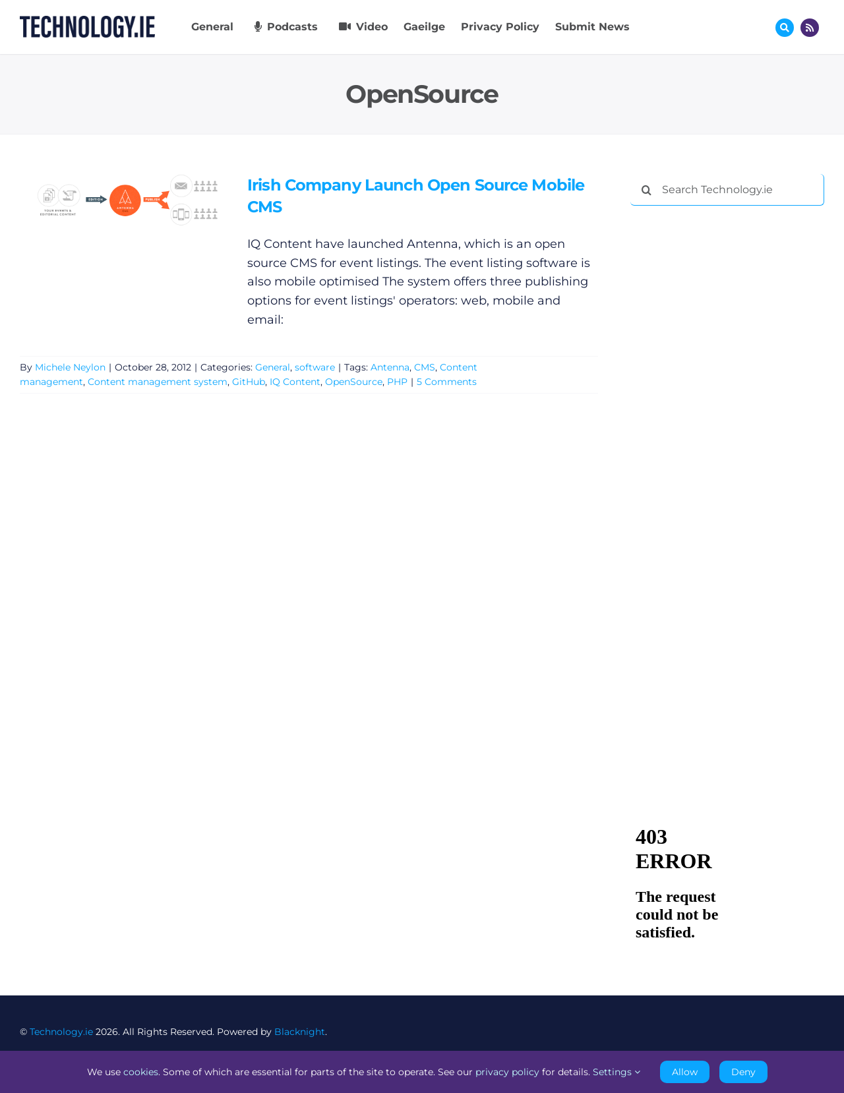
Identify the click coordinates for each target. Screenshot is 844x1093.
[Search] (646, 190)
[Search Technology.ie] (727, 190)
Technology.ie (61, 1032)
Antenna (390, 367)
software (315, 367)
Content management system (157, 382)
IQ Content (295, 382)
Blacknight (299, 1032)
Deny (743, 1072)
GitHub (248, 382)
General (272, 367)
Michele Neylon (70, 367)
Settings (616, 1072)
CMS (424, 367)
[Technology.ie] (87, 22)
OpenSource (353, 382)
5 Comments (447, 382)
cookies (140, 1072)
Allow (685, 1072)
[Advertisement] (729, 416)
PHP (397, 382)
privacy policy (507, 1072)
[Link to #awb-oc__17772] (784, 27)
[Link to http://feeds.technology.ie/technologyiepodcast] (809, 27)
